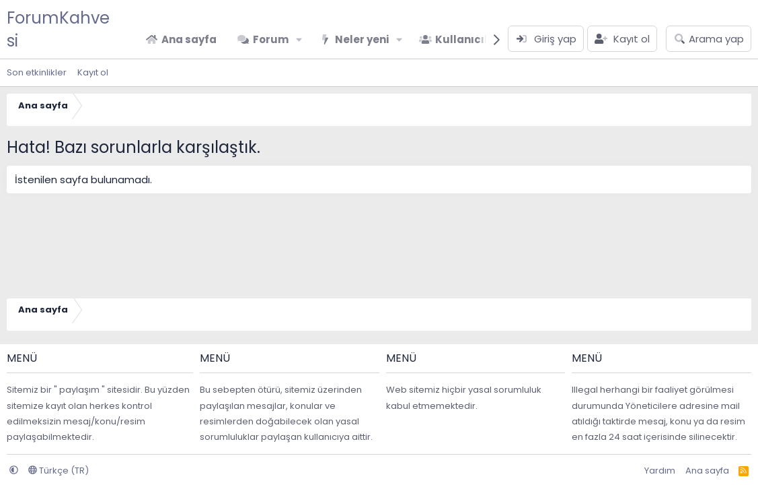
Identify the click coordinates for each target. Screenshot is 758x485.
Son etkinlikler (37, 72)
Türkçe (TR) (58, 470)
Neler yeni (362, 39)
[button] (299, 39)
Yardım (659, 470)
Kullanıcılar (467, 39)
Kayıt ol (92, 72)
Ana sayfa (189, 39)
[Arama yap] (708, 39)
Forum (271, 39)
